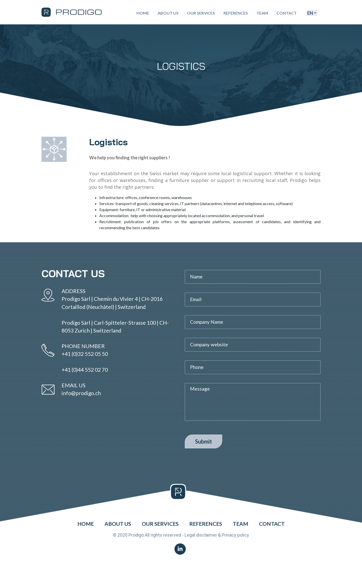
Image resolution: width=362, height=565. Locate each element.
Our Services (201, 13)
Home (143, 13)
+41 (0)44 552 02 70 (85, 369)
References (235, 13)
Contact (287, 13)
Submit (203, 441)
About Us (168, 13)
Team (262, 13)
